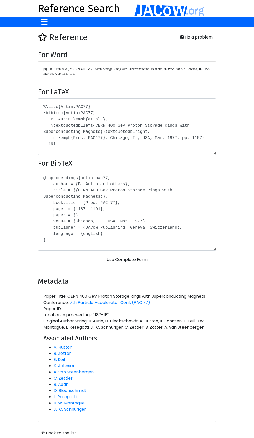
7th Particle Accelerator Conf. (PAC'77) (110, 302)
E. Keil (59, 360)
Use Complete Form (127, 260)
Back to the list (58, 433)
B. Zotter (62, 353)
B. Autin (61, 384)
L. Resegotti (65, 397)
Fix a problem (196, 37)
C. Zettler (63, 378)
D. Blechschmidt (70, 391)
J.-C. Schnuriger (70, 409)
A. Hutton (63, 347)
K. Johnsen (64, 366)
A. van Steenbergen (74, 372)
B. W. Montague (69, 403)
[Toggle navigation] (44, 22)
